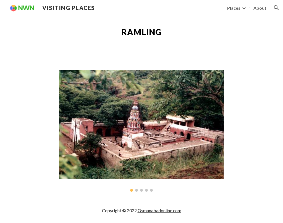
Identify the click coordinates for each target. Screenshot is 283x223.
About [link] (259, 8)
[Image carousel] (141, 131)
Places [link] (233, 8)
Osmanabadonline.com (159, 210)
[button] (276, 7)
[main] (141, 32)
